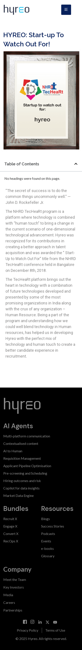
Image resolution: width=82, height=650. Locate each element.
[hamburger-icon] (66, 10)
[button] (76, 164)
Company (17, 569)
